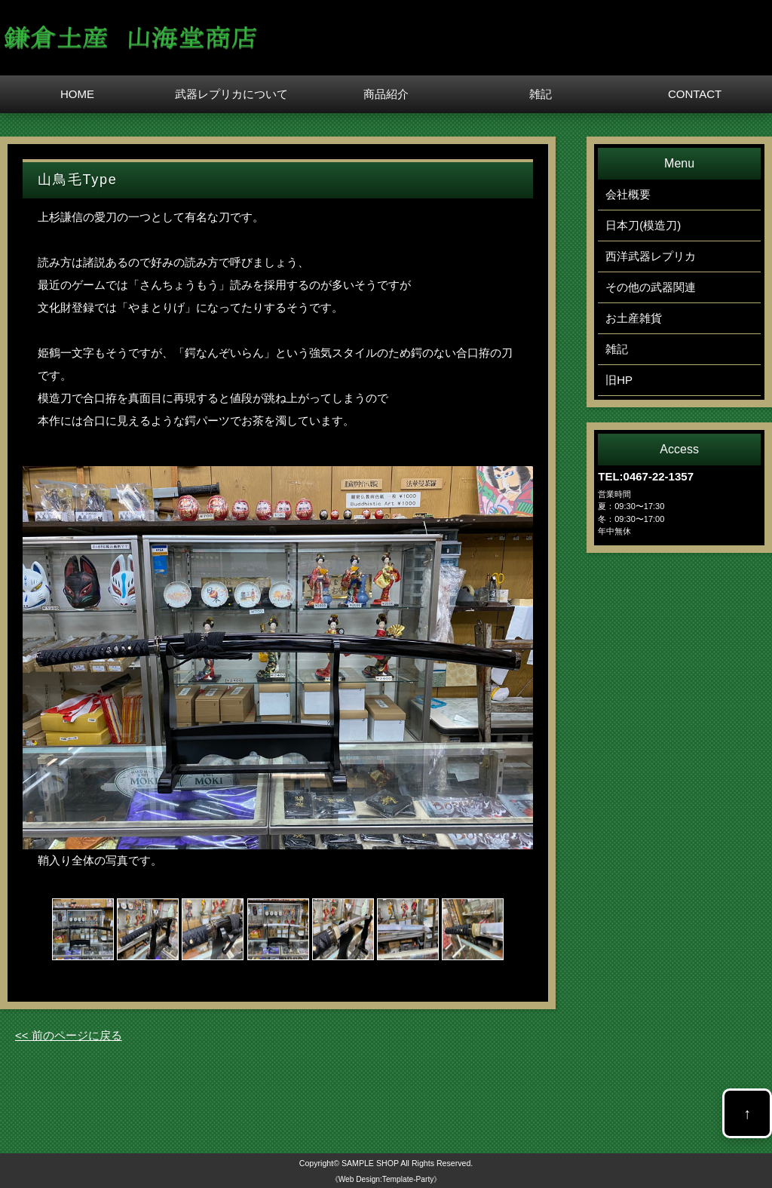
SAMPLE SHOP (370, 1163)
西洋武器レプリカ (650, 256)
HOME (77, 93)
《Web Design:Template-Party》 (386, 1179)
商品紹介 (386, 93)
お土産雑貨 (633, 318)
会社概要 (628, 194)
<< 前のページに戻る (68, 1035)
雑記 (540, 93)
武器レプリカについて (231, 93)
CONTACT (694, 93)
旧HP (619, 379)
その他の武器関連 (650, 287)
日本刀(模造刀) (643, 225)
